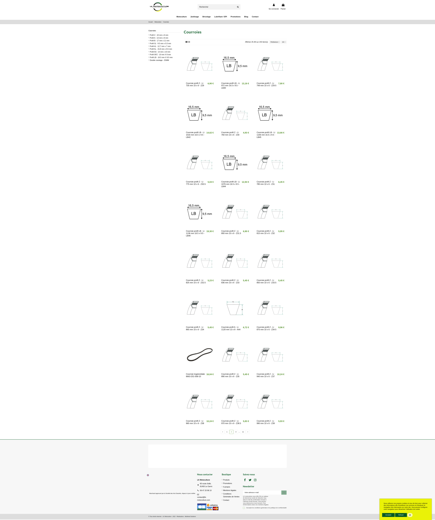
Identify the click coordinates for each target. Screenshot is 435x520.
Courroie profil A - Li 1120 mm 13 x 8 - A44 (230, 328)
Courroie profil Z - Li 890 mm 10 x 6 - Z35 (230, 375)
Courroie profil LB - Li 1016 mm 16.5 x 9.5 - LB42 (195, 135)
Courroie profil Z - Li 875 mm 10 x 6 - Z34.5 (266, 328)
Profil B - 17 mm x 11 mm (159, 41)
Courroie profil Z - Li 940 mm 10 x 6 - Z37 (266, 375)
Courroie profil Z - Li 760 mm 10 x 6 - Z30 (230, 134)
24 (283, 42)
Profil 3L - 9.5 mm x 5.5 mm (160, 43)
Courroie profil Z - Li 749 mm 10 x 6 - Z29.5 (266, 84)
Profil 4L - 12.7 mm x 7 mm (160, 46)
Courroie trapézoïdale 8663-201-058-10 (195, 375)
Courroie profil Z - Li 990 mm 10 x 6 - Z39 (266, 422)
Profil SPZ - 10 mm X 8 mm (160, 55)
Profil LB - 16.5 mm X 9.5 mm (161, 57)
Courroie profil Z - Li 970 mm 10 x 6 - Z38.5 (231, 422)
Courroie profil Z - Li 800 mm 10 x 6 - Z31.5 (231, 232)
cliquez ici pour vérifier (188, 494)
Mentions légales (229, 491)
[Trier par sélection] (273, 42)
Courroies (152, 31)
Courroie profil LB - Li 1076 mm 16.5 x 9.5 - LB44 (230, 184)
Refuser (401, 515)
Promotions (227, 484)
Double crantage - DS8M (159, 60)
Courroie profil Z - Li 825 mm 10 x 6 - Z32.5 (196, 282)
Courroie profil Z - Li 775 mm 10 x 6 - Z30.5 (196, 183)
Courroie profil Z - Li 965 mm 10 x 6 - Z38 (195, 422)
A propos (226, 488)
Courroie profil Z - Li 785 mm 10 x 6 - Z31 (266, 183)
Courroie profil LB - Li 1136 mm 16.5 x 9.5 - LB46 (195, 233)
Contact (226, 501)
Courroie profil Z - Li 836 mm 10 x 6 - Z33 (230, 282)
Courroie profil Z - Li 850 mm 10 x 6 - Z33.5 (266, 282)
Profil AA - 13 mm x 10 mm (160, 52)
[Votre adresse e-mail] (262, 493)
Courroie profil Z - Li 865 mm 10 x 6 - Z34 (195, 328)
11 (243, 432)
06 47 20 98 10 (206, 491)
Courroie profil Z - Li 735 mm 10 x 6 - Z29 (195, 84)
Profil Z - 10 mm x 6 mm (159, 35)
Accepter (388, 515)
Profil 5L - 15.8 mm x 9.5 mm (161, 49)
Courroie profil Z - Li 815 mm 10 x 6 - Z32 (266, 232)
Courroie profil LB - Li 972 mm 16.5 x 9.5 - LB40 (230, 85)
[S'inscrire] (284, 493)
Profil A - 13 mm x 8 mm (159, 38)
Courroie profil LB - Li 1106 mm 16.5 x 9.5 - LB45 (266, 135)
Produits (226, 481)
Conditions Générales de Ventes (231, 496)
